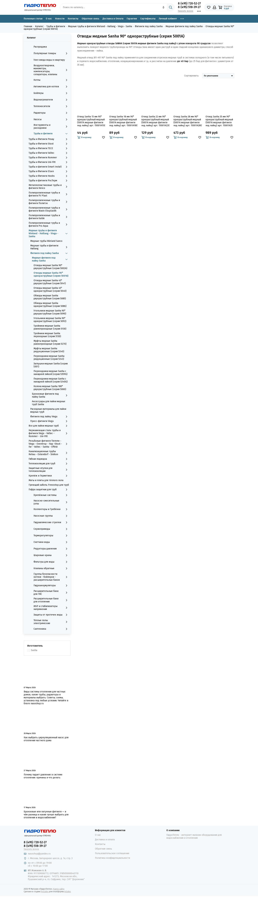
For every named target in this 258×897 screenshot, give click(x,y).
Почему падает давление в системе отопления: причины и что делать (43, 776)
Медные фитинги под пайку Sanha (50, 259)
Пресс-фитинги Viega (49, 421)
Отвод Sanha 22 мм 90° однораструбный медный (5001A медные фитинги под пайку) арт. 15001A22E (155, 121)
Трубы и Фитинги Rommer (49, 157)
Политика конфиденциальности (112, 858)
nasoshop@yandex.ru (39, 853)
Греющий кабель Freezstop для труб (49, 485)
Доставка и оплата (105, 839)
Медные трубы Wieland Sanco (46, 241)
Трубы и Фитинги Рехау (49, 139)
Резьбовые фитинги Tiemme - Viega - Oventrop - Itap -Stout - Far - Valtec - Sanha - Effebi (49, 443)
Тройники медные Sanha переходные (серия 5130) (47, 335)
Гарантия (132, 18)
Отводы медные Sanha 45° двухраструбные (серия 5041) (50, 282)
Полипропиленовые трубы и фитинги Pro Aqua (49, 224)
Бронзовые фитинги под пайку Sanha (50, 395)
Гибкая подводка (49, 459)
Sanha (34, 650)
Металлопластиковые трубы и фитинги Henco (49, 186)
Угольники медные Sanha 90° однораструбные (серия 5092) (50, 320)
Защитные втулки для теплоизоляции (49, 469)
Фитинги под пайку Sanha (49, 253)
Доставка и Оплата (113, 18)
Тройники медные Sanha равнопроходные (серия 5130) (50, 327)
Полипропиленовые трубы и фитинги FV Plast (49, 194)
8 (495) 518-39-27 (189, 7)
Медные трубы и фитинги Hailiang (49, 247)
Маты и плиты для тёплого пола (46, 480)
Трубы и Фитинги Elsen (49, 171)
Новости (59, 18)
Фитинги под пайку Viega (49, 416)
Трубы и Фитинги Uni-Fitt (49, 162)
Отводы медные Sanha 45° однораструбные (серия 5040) (50, 289)
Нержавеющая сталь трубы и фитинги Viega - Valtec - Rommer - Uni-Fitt (49, 433)
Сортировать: (191, 75)
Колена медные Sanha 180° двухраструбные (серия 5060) (50, 388)
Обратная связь (90, 18)
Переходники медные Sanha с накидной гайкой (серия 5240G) (51, 380)
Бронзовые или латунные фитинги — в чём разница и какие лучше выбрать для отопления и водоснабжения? (46, 814)
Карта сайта (58, 889)
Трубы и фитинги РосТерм (49, 180)
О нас (49, 18)
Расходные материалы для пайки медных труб (48, 410)
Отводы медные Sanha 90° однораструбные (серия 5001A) (51, 274)
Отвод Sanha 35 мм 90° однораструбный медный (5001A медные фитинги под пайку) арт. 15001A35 (219, 121)
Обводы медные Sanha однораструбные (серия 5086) (50, 304)
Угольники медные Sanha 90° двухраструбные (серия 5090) (50, 312)
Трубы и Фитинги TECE (49, 148)
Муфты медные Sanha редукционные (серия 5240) (49, 350)
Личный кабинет (168, 18)
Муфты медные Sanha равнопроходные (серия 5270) (50, 342)
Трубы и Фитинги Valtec (49, 153)
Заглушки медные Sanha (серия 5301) (51, 365)
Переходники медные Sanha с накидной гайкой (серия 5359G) (50, 373)
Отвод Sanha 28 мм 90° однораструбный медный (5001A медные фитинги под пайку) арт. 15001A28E (187, 121)
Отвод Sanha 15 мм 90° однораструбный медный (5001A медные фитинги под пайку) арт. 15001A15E (91, 121)
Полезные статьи (33, 18)
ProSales (45, 891)
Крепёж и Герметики (49, 475)
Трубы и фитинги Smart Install (49, 166)
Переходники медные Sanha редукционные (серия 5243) (49, 357)
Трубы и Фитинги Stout (49, 143)
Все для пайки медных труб (49, 425)
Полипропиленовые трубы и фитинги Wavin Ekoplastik (49, 209)
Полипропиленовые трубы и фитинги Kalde (49, 217)
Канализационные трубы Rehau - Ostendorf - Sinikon (49, 453)
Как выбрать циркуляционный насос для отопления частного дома (46, 739)
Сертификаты (147, 18)
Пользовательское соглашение (112, 853)
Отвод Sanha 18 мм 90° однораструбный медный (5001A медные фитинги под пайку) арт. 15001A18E (123, 121)
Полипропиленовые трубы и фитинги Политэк (49, 202)
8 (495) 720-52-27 (189, 3)
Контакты (73, 18)
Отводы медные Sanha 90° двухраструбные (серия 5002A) (50, 267)
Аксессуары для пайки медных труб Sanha (48, 403)
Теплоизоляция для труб (49, 463)
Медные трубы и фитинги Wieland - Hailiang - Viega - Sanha (49, 233)
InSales (67, 891)
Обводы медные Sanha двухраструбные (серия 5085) (50, 297)
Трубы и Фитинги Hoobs (49, 176)
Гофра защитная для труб (49, 489)
